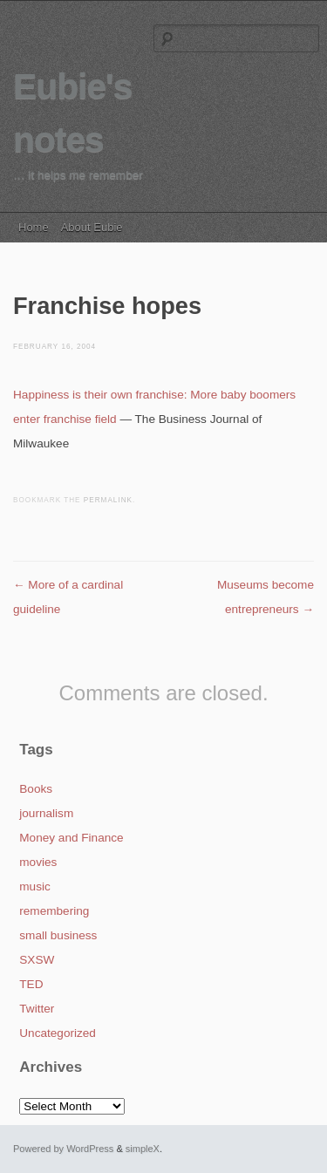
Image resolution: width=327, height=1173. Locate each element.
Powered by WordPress (63, 1148)
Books (35, 788)
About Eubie (92, 227)
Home (33, 227)
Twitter (36, 1008)
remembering (54, 910)
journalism (46, 813)
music (35, 886)
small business (58, 935)
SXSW (36, 959)
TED (31, 984)
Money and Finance (71, 837)
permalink (108, 500)
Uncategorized (57, 1033)
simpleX (143, 1148)
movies (38, 862)
